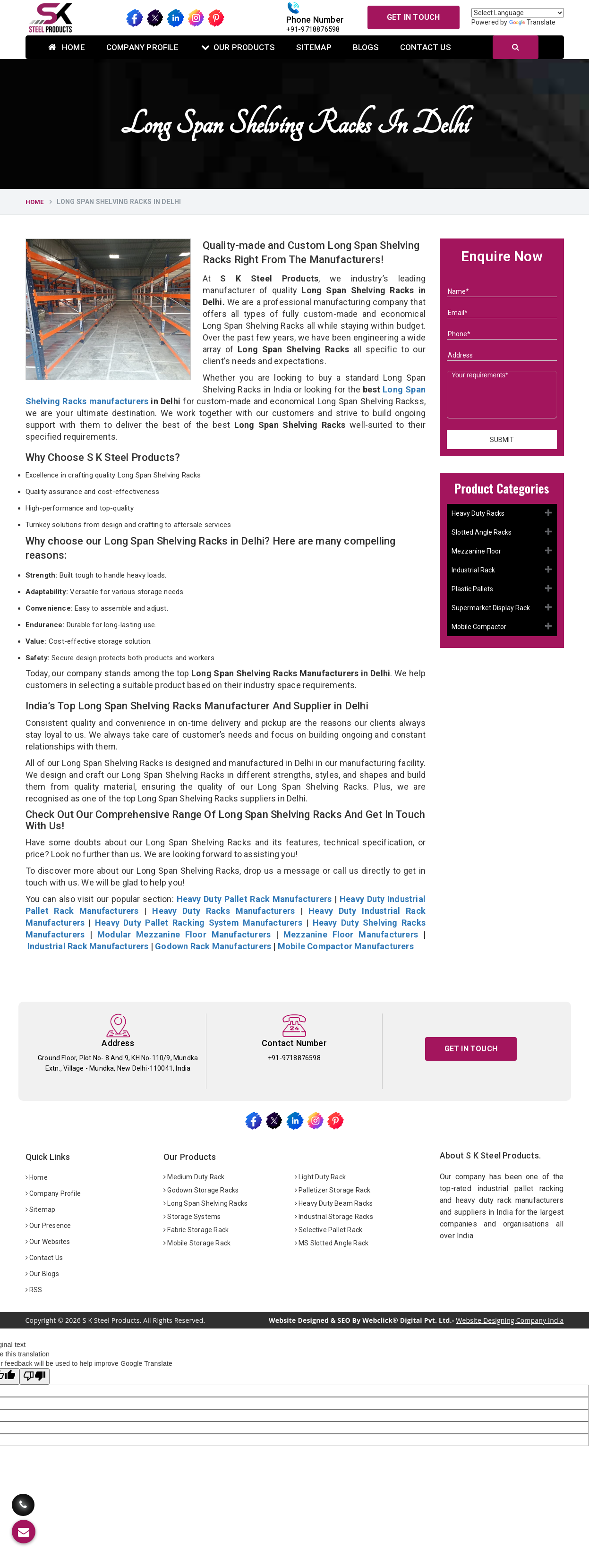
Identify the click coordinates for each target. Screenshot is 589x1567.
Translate (532, 22)
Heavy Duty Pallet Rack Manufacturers (254, 899)
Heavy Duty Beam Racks (334, 1203)
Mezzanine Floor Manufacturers (350, 934)
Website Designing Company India (509, 1320)
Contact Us (425, 47)
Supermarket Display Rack (491, 608)
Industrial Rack (473, 570)
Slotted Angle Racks (482, 532)
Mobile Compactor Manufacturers (346, 946)
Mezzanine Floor (476, 551)
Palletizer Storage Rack (333, 1190)
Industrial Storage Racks (334, 1216)
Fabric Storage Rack (196, 1230)
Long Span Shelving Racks (205, 1203)
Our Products (238, 47)
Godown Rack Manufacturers (213, 946)
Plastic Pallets (472, 589)
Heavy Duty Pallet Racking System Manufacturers (198, 923)
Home (66, 47)
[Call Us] (23, 1498)
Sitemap (313, 47)
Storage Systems (192, 1216)
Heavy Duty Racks (478, 513)
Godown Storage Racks (201, 1190)
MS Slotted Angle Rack (332, 1243)
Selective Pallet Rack (329, 1230)
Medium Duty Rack (194, 1177)
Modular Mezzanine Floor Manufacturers (184, 934)
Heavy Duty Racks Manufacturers (223, 911)
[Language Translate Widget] (517, 12)
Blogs (366, 47)
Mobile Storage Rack (196, 1243)
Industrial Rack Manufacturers (88, 946)
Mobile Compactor (479, 626)
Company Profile (142, 47)
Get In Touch (413, 17)
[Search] (515, 47)
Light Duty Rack (320, 1177)
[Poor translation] (34, 1376)
